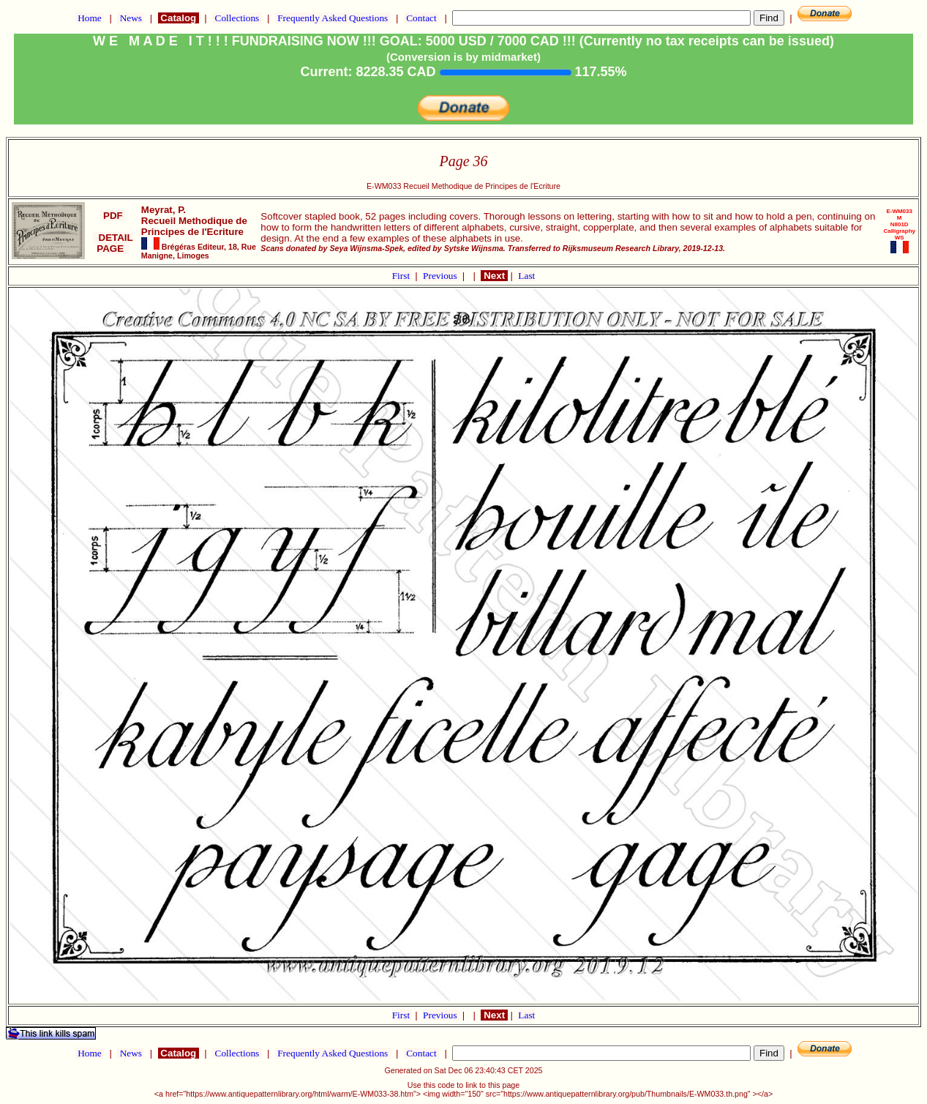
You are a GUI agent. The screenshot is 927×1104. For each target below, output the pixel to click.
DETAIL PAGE (113, 243)
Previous (441, 275)
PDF (112, 215)
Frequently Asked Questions (333, 17)
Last (526, 275)
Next (494, 275)
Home (89, 17)
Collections (236, 17)
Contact (421, 17)
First (402, 275)
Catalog (178, 17)
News (130, 17)
